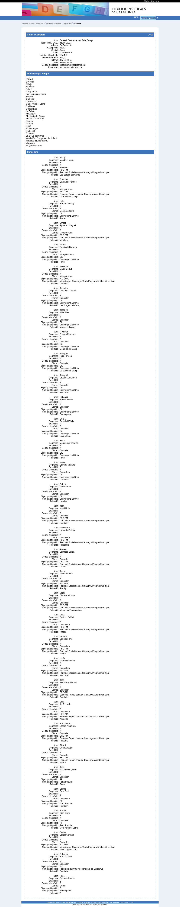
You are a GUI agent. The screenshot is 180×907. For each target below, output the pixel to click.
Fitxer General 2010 (38, 24)
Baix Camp (68, 24)
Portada (25, 24)
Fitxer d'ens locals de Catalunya (95, 904)
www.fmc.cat (77, 904)
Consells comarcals (54, 24)
